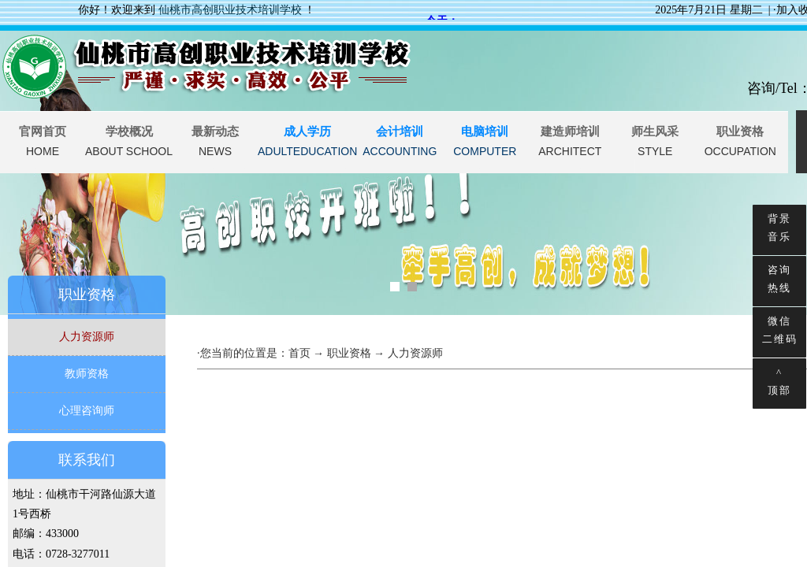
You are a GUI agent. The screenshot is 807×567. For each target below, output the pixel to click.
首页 (299, 353)
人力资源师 (86, 337)
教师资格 (87, 374)
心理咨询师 (86, 411)
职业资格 (349, 353)
